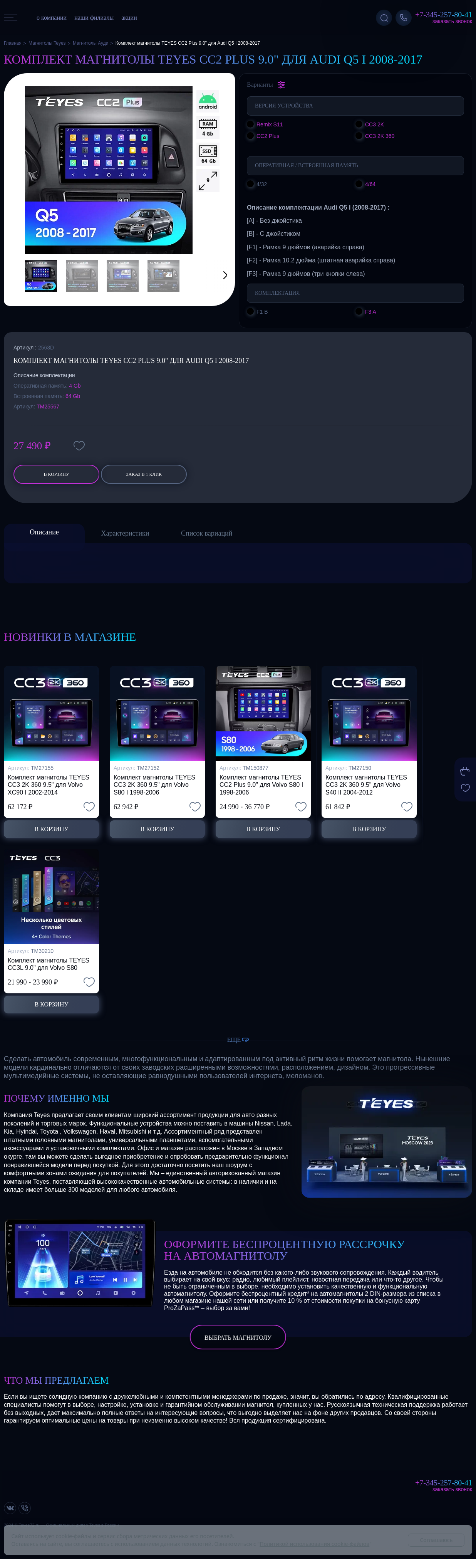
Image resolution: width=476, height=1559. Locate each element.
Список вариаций (206, 533)
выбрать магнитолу (238, 1337)
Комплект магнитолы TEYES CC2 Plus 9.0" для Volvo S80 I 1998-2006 (261, 784)
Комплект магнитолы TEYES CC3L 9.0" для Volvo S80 (48, 964)
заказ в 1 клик (144, 474)
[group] (109, 170)
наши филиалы (94, 17)
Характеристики (125, 533)
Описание (44, 532)
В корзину (56, 474)
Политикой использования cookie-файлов (314, 1543)
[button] (215, 276)
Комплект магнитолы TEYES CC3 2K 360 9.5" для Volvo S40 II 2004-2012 (366, 784)
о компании (52, 17)
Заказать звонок (452, 21)
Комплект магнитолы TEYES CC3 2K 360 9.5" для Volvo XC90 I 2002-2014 (48, 784)
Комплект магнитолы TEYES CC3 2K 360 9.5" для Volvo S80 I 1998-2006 (154, 784)
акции (129, 17)
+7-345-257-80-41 (443, 14)
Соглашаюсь (436, 1540)
